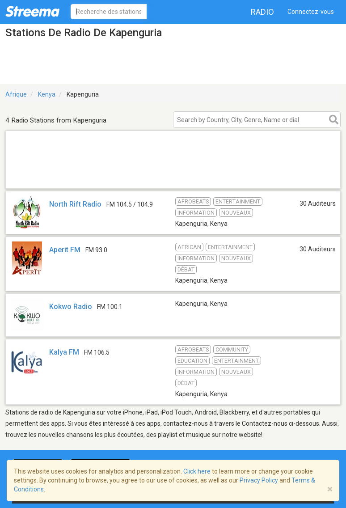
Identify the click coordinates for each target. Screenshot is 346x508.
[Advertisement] (173, 176)
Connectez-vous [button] (310, 11)
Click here (197, 471)
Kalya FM (64, 352)
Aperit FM (64, 250)
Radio (262, 12)
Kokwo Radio (70, 306)
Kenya (46, 94)
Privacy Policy (259, 480)
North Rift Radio (75, 204)
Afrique (16, 94)
